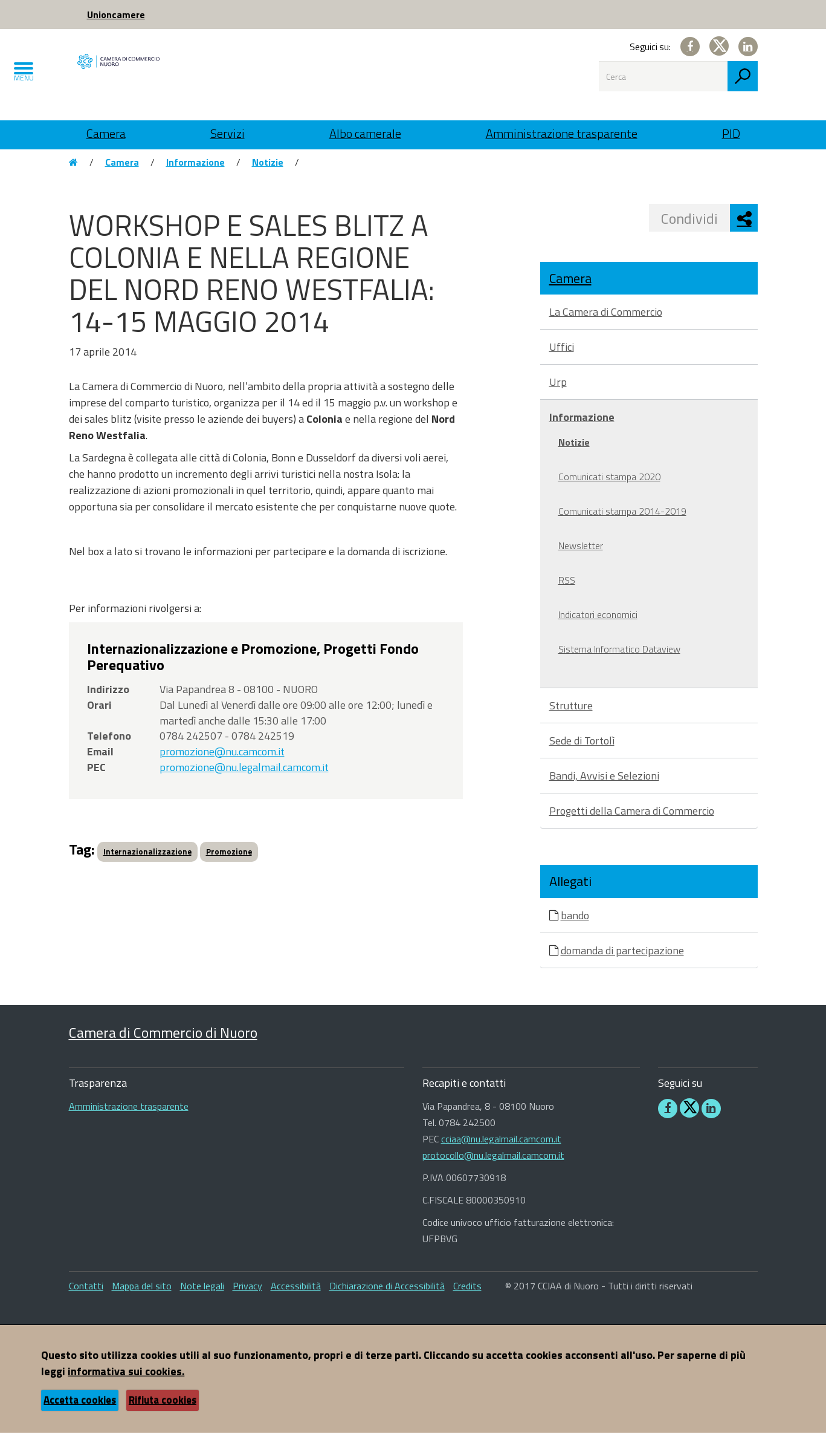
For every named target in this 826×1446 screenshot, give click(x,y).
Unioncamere (116, 14)
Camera (106, 133)
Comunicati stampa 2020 (609, 490)
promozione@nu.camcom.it (222, 765)
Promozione (229, 865)
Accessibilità (296, 1299)
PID (731, 133)
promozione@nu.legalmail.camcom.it (244, 780)
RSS (566, 593)
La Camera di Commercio (605, 325)
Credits (467, 1299)
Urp (558, 395)
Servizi (227, 133)
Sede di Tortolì (582, 754)
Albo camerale (365, 133)
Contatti (86, 1299)
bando (575, 928)
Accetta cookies (80, 1413)
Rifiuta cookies (162, 1413)
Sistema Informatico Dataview (619, 662)
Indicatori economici (597, 627)
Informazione (195, 175)
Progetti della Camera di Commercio (631, 824)
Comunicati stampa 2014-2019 (622, 524)
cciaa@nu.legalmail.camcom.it (501, 1152)
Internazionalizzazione (147, 865)
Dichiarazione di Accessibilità (387, 1299)
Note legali (202, 1299)
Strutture (571, 719)
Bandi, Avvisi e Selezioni (604, 789)
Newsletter (580, 559)
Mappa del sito (142, 1299)
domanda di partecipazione (622, 963)
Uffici (561, 360)
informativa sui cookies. (126, 1384)
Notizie (267, 175)
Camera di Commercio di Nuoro (163, 1046)
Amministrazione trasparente (561, 133)
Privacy (247, 1299)
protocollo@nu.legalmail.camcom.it (493, 1168)
